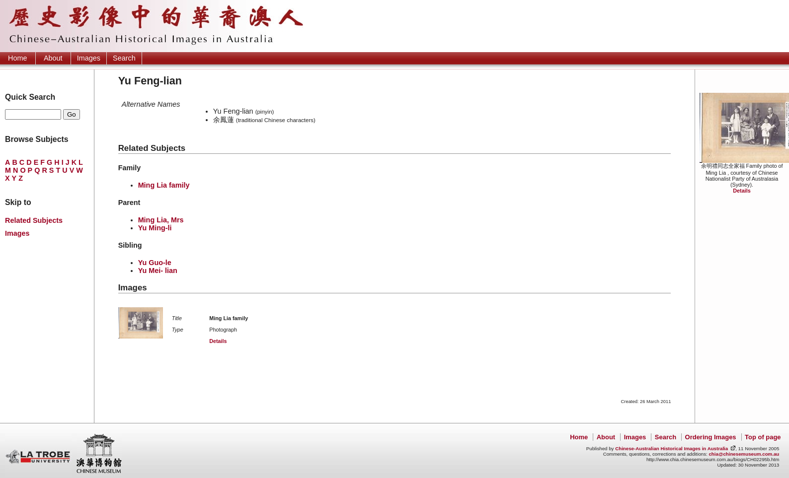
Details (741, 191)
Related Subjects (34, 220)
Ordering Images (710, 437)
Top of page (763, 437)
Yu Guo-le (154, 263)
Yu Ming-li (155, 228)
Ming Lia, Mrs (161, 220)
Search (124, 58)
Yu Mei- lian (157, 270)
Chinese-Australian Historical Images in (671, 448)
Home (17, 58)
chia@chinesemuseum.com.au (744, 454)
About (53, 58)
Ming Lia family (164, 185)
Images (88, 58)
